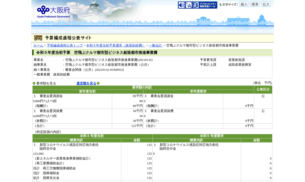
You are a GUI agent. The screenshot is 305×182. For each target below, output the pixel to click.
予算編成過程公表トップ (65, 45)
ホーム (38, 45)
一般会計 (156, 45)
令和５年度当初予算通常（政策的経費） (115, 45)
